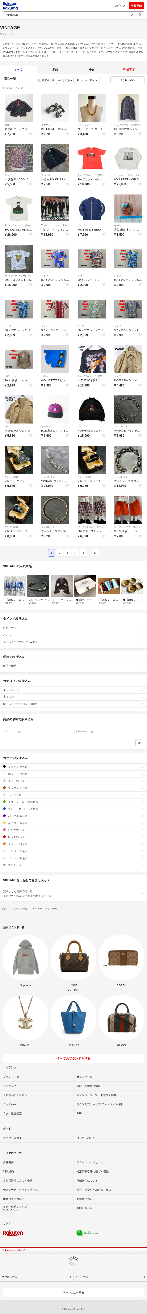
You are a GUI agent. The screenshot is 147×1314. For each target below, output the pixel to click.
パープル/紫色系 (73, 816)
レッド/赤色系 (73, 837)
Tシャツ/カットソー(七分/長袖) (128, 175)
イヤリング (47, 124)
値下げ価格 (73, 665)
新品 (55, 69)
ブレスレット (121, 426)
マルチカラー (73, 865)
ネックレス (83, 124)
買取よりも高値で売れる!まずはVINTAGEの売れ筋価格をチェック (73, 893)
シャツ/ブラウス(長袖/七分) (128, 124)
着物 (7, 124)
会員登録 (136, 5)
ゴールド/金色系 (73, 858)
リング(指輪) (11, 476)
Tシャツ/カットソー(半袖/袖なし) (92, 175)
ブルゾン (45, 175)
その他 (117, 225)
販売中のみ (46, 80)
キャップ (45, 426)
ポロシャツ (10, 376)
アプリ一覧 (81, 1276)
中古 (91, 69)
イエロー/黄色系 (73, 823)
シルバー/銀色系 (73, 851)
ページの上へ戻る (73, 1292)
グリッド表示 (87, 80)
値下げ (128, 69)
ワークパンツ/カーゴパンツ (92, 527)
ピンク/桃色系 (73, 830)
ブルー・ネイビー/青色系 (73, 809)
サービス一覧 (9, 1276)
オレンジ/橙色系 (73, 844)
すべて (18, 69)
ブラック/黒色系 (73, 766)
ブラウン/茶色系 (73, 788)
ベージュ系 (73, 794)
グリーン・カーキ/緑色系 (73, 801)
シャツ (8, 175)
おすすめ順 (64, 80)
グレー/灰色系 (73, 780)
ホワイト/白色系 (73, 773)
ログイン (119, 5)
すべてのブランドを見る (73, 1058)
